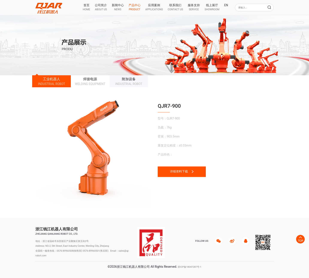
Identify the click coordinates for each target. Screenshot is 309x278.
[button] (100, 7)
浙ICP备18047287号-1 (189, 267)
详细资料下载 (181, 171)
